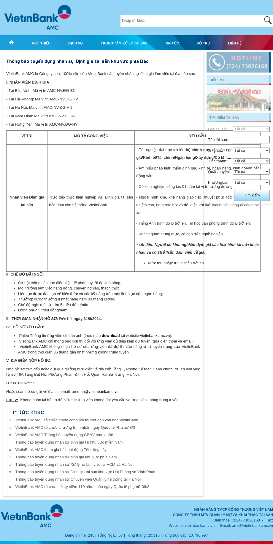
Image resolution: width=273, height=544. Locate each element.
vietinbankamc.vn (155, 335)
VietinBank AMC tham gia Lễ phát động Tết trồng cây (61, 449)
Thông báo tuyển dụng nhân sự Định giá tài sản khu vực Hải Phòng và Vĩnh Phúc (85, 472)
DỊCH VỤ (75, 43)
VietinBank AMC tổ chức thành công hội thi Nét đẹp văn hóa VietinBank (76, 420)
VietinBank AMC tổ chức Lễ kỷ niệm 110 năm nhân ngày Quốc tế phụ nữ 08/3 (82, 486)
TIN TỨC (172, 43)
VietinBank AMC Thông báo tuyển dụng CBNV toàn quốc (64, 435)
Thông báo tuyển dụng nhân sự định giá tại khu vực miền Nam (69, 442)
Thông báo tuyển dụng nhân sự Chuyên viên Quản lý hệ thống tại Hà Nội (78, 479)
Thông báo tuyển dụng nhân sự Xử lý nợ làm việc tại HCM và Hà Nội (74, 464)
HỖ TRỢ (203, 43)
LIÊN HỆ (234, 43)
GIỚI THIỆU (41, 43)
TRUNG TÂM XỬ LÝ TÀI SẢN (124, 43)
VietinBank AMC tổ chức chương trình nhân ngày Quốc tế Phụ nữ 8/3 (75, 427)
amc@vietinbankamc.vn (252, 525)
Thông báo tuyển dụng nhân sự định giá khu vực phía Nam (66, 457)
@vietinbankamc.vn (102, 391)
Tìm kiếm (252, 195)
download (111, 335)
